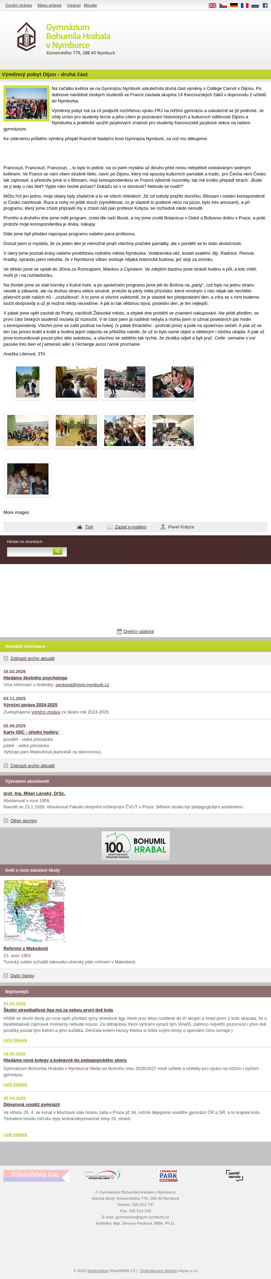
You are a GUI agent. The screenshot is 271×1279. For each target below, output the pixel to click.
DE (236, 6)
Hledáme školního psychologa (35, 677)
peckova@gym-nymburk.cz (82, 684)
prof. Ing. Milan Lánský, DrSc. (34, 793)
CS (225, 6)
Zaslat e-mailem (130, 526)
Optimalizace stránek (158, 1271)
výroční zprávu (45, 712)
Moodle (90, 5)
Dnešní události (138, 631)
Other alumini (23, 820)
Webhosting (97, 1271)
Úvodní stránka (18, 5)
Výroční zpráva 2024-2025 (30, 704)
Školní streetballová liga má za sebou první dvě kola (58, 1010)
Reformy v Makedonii (25, 948)
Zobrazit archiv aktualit (32, 658)
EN (215, 6)
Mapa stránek (49, 5)
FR (247, 6)
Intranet (74, 5)
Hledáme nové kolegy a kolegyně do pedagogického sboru (65, 1060)
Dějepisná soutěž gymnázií (31, 1104)
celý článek (15, 1040)
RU (258, 6)
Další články (22, 975)
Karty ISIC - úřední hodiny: (31, 732)
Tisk (89, 526)
